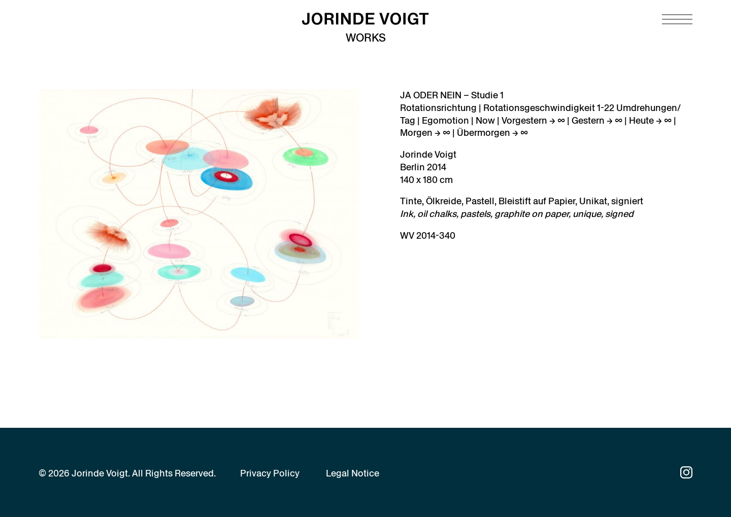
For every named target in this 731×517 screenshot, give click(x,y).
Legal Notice (352, 473)
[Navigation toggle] (677, 19)
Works (366, 38)
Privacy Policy (270, 473)
